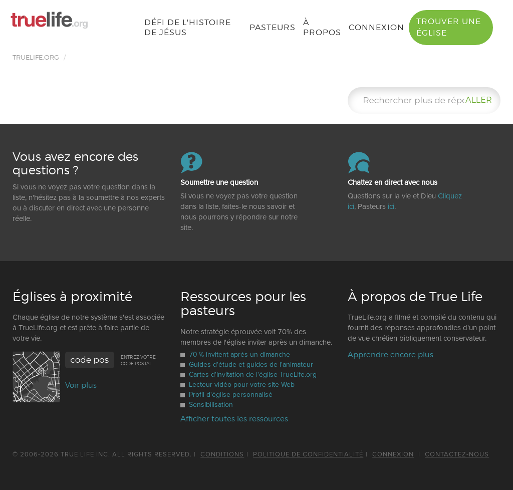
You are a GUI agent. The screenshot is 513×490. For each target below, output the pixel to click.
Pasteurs (272, 27)
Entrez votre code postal (138, 360)
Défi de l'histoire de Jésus (187, 27)
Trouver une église (448, 27)
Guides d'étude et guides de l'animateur (251, 364)
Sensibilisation (211, 404)
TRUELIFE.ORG (36, 57)
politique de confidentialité (308, 454)
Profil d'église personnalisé (231, 394)
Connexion (376, 27)
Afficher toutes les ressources (234, 418)
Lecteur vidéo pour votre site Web (242, 384)
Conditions (222, 454)
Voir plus (81, 385)
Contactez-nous (457, 454)
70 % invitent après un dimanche (240, 354)
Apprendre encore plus (390, 354)
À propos (322, 27)
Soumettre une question (219, 182)
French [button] (110, 23)
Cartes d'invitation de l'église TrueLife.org (253, 374)
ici (391, 206)
